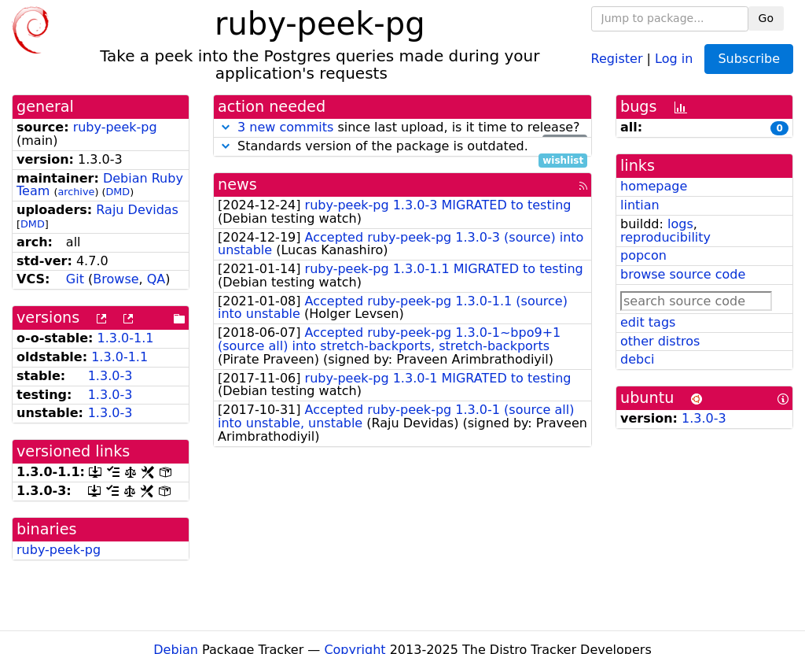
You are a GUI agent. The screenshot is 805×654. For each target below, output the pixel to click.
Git (75, 279)
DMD (117, 192)
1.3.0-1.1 (125, 338)
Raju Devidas (137, 209)
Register (617, 57)
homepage (653, 186)
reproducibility (665, 237)
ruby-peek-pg (115, 127)
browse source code (682, 274)
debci (637, 359)
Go (766, 18)
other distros (660, 341)
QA (156, 279)
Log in (674, 57)
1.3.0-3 (110, 375)
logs (680, 223)
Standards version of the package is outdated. (402, 146)
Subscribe (749, 58)
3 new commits (285, 127)
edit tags (647, 322)
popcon (643, 255)
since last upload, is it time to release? (402, 128)
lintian (640, 205)
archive (75, 192)
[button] (226, 127)
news (237, 185)
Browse (115, 279)
